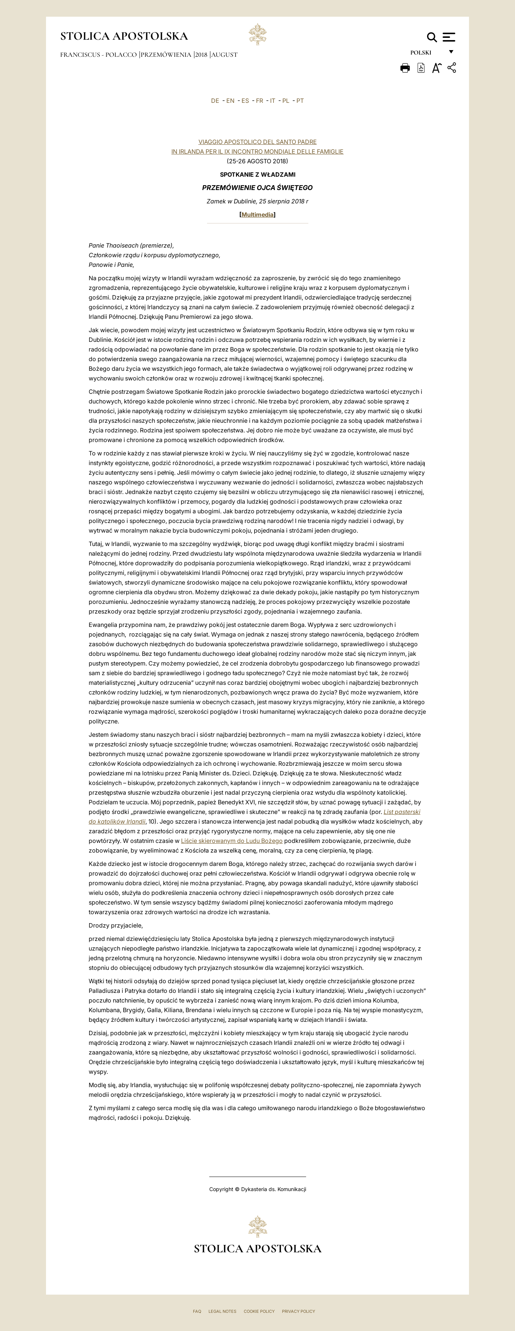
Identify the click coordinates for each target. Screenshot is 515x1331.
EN (230, 100)
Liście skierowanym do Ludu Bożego (232, 840)
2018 (202, 54)
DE (215, 100)
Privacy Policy (298, 1311)
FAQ (197, 1311)
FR (259, 100)
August (224, 54)
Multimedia (257, 214)
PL (285, 100)
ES (245, 100)
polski (427, 55)
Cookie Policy (259, 1311)
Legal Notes (222, 1311)
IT (272, 100)
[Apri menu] (448, 37)
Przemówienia (167, 54)
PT (300, 100)
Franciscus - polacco (99, 54)
